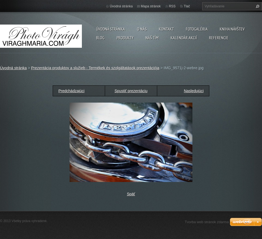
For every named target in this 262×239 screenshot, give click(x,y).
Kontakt (166, 29)
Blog (100, 37)
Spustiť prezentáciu (131, 91)
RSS (172, 6)
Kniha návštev (232, 29)
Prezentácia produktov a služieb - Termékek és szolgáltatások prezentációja (95, 68)
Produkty (125, 37)
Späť (131, 194)
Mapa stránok (151, 6)
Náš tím (152, 37)
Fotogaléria (197, 29)
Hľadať (257, 6)
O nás (142, 29)
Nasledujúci (194, 91)
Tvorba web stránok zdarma (207, 222)
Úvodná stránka (110, 29)
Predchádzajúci (71, 91)
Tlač (187, 6)
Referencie (218, 37)
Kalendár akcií (184, 37)
